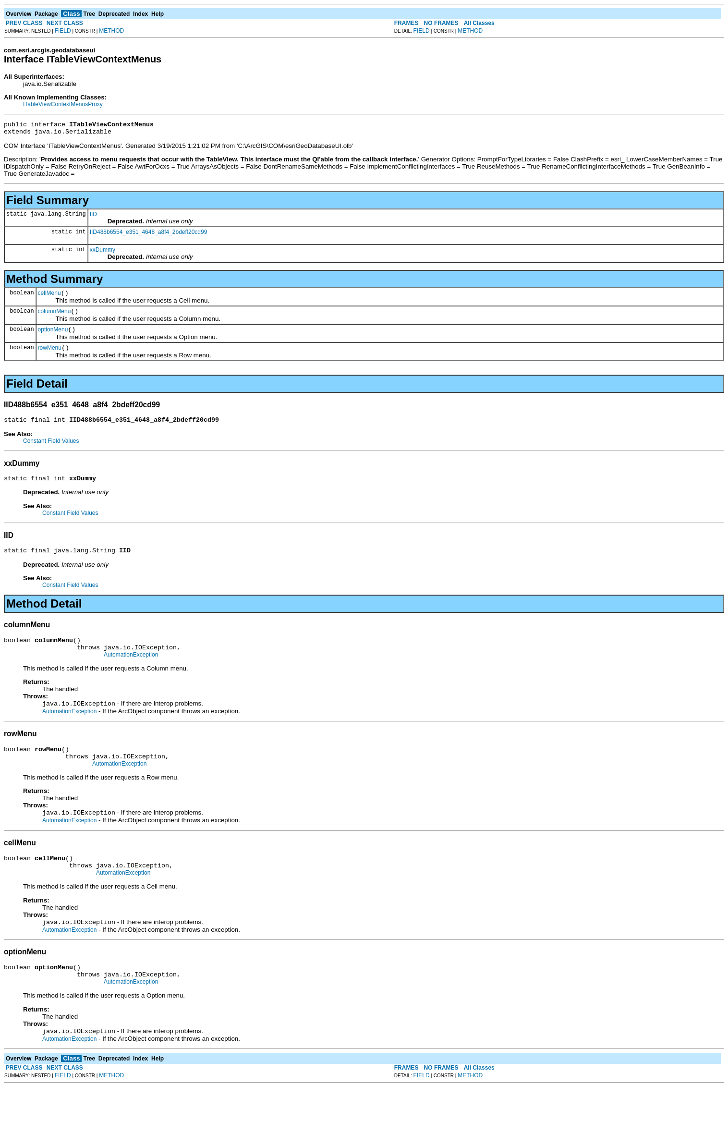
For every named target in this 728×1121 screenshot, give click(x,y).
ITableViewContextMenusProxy (63, 104)
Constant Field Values (51, 451)
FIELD (63, 30)
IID (93, 217)
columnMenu (54, 317)
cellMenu (49, 297)
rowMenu (49, 356)
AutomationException (131, 672)
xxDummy (102, 252)
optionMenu (53, 336)
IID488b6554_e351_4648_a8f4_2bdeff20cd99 (148, 235)
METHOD (111, 30)
